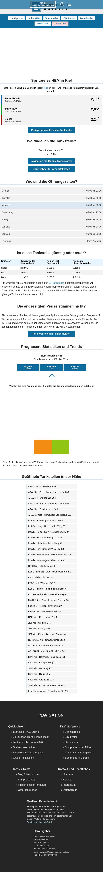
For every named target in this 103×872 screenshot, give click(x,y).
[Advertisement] (51, 51)
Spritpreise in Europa (77, 758)
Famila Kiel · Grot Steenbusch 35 (44, 611)
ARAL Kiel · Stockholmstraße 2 (43, 509)
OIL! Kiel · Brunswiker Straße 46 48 (45, 645)
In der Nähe (34, 18)
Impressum (69, 785)
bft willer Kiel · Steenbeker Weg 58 (45, 543)
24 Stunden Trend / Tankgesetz (31, 737)
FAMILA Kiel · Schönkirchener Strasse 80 (48, 600)
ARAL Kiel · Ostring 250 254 (42, 498)
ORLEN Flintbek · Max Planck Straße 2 (47, 651)
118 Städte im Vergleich (78, 752)
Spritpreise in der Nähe (78, 747)
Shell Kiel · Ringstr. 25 (39, 674)
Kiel (46, 88)
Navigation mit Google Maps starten (51, 161)
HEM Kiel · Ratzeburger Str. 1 (42, 617)
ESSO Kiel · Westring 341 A (41, 583)
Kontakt (67, 779)
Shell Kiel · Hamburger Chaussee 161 (46, 657)
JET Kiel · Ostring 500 (39, 628)
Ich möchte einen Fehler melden (51, 333)
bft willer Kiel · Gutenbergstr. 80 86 (45, 537)
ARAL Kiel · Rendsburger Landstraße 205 (48, 492)
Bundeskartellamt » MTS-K (39, 822)
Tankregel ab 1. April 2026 (28, 742)
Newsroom (42, 23)
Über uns (68, 774)
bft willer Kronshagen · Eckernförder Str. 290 (50, 554)
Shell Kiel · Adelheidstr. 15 (41, 679)
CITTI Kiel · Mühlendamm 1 (41, 566)
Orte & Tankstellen (23, 758)
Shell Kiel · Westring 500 (40, 668)
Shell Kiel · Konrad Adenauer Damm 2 (46, 685)
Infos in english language (32, 785)
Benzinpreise (51, 18)
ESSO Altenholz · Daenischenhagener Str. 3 (49, 571)
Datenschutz (70, 790)
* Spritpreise (16, 18)
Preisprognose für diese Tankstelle (51, 130)
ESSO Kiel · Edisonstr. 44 (40, 577)
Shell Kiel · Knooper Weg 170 (42, 662)
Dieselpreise (86, 18)
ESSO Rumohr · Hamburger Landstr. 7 (47, 589)
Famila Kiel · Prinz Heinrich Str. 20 (45, 606)
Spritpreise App (26, 779)
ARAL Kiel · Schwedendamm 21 (44, 486)
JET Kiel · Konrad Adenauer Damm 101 (47, 634)
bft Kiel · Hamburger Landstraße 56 (45, 520)
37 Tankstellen (56, 283)
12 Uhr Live (60, 23)
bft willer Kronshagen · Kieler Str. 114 (46, 560)
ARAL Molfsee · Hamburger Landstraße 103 (49, 515)
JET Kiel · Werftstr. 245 (39, 623)
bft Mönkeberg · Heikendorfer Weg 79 (46, 526)
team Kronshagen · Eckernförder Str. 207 (48, 691)
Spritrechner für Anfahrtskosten (51, 169)
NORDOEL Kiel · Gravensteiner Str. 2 (46, 640)
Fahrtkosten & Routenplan (28, 752)
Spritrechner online (24, 747)
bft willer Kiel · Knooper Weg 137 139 (46, 549)
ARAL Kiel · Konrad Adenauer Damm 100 (48, 503)
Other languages (27, 790)
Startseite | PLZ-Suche (26, 732)
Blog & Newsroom (28, 774)
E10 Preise (69, 18)
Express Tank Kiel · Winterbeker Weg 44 (48, 594)
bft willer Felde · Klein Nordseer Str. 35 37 (48, 532)
